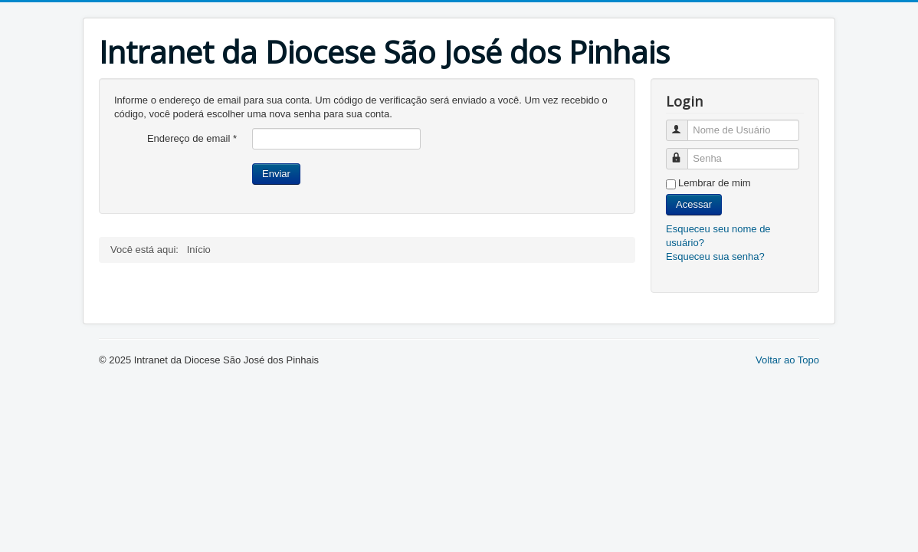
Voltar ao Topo (787, 360)
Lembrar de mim (714, 183)
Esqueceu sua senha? (715, 256)
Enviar (276, 173)
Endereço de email (192, 138)
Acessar (694, 204)
